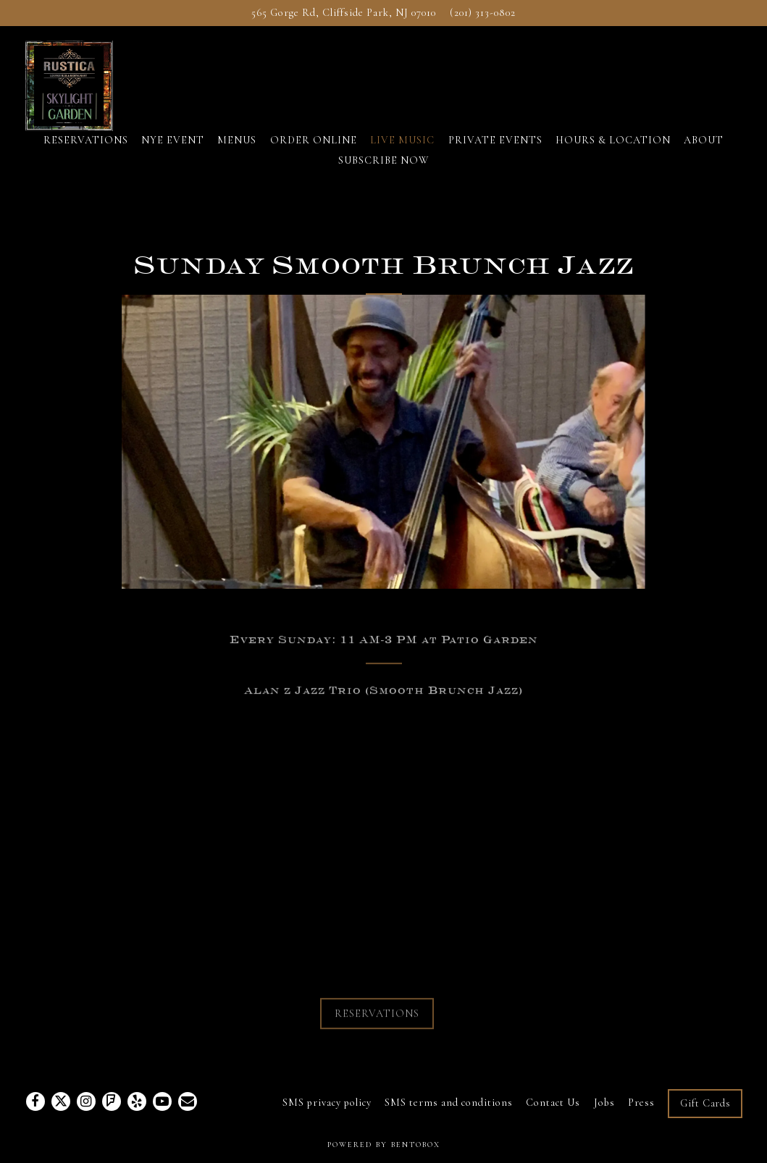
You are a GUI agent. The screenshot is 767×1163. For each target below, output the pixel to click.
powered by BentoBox (383, 1144)
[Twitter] (60, 1101)
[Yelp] (136, 1101)
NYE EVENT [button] (172, 140)
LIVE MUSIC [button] (402, 140)
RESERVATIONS (377, 1016)
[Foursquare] (111, 1101)
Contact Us (553, 1102)
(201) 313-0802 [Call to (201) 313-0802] (483, 13)
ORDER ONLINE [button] (313, 140)
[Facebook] (35, 1101)
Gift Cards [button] (705, 1103)
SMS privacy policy (327, 1102)
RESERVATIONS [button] (85, 140)
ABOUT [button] (704, 140)
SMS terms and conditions (449, 1102)
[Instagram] (86, 1101)
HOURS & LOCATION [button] (613, 140)
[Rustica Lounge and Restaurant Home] (85, 84)
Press (641, 1102)
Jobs (604, 1102)
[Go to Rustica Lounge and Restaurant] (343, 13)
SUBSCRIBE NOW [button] (383, 160)
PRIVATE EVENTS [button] (495, 140)
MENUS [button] (236, 140)
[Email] (187, 1101)
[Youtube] (162, 1101)
